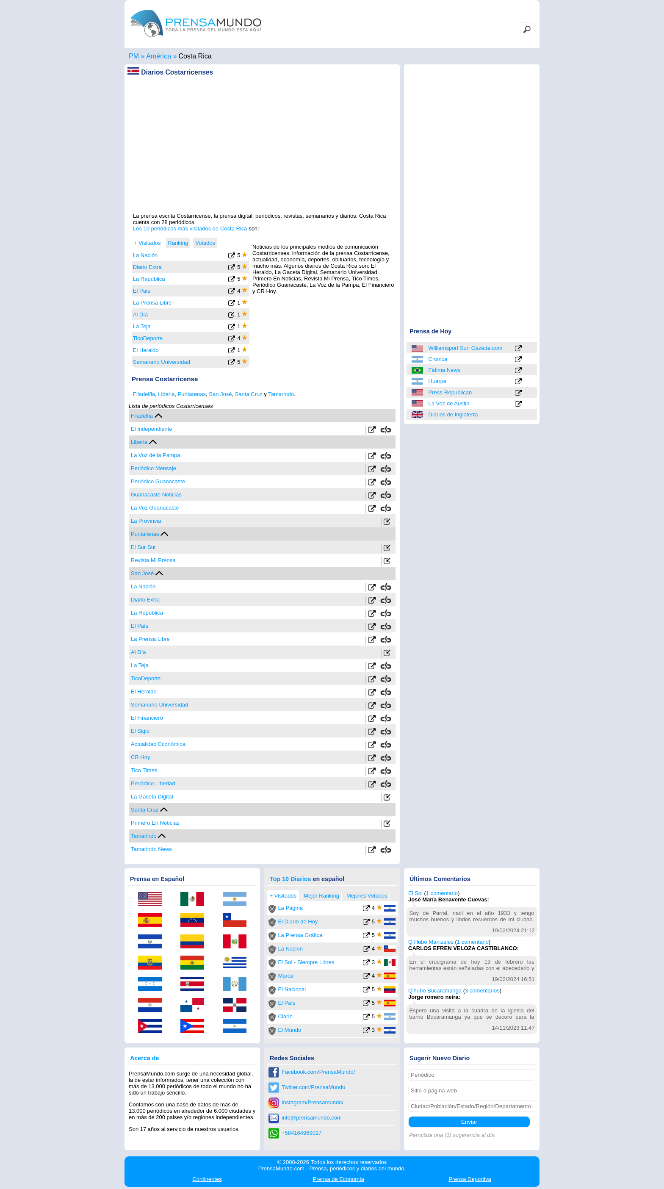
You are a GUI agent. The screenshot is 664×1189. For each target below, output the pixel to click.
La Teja (142, 326)
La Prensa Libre (152, 302)
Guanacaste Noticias (156, 494)
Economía (338, 1179)
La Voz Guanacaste (155, 507)
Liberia (166, 394)
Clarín (285, 1016)
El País (141, 291)
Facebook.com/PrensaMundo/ (318, 1072)
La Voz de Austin (449, 403)
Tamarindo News (151, 849)
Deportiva (469, 1179)
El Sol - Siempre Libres (306, 962)
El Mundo (289, 1030)
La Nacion (290, 948)
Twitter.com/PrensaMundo (313, 1087)
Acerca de (144, 1058)
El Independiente (151, 429)
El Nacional (292, 989)
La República (149, 279)
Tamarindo (281, 394)
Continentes (206, 1179)
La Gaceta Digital (152, 796)
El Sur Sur (143, 547)
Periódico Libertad (153, 783)
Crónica (438, 359)
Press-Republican (450, 392)
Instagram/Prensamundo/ (312, 1102)
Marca (285, 976)
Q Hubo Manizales (431, 942)
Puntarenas (192, 394)
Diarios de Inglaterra (453, 414)
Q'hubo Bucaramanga (435, 990)
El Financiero (147, 718)
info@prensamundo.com (312, 1117)
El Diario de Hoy (298, 921)
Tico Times (144, 770)
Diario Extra (147, 267)
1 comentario (442, 893)
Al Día (140, 314)
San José (220, 394)
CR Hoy (140, 757)
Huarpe (438, 381)
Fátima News (445, 370)
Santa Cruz (249, 394)
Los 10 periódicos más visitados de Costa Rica (190, 228)
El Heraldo (146, 350)
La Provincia (146, 521)
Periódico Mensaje (153, 468)
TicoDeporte (148, 338)
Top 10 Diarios (290, 879)
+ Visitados (147, 243)
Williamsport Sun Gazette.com (466, 348)
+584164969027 (301, 1133)
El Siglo (140, 731)
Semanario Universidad (161, 362)
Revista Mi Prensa (153, 560)
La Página (290, 908)
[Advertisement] (262, 153)
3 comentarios (482, 990)
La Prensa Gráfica (300, 935)
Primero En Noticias (155, 823)
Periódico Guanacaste (158, 481)
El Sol (415, 893)
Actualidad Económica (158, 744)
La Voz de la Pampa (155, 455)
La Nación (145, 255)
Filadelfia (144, 394)
